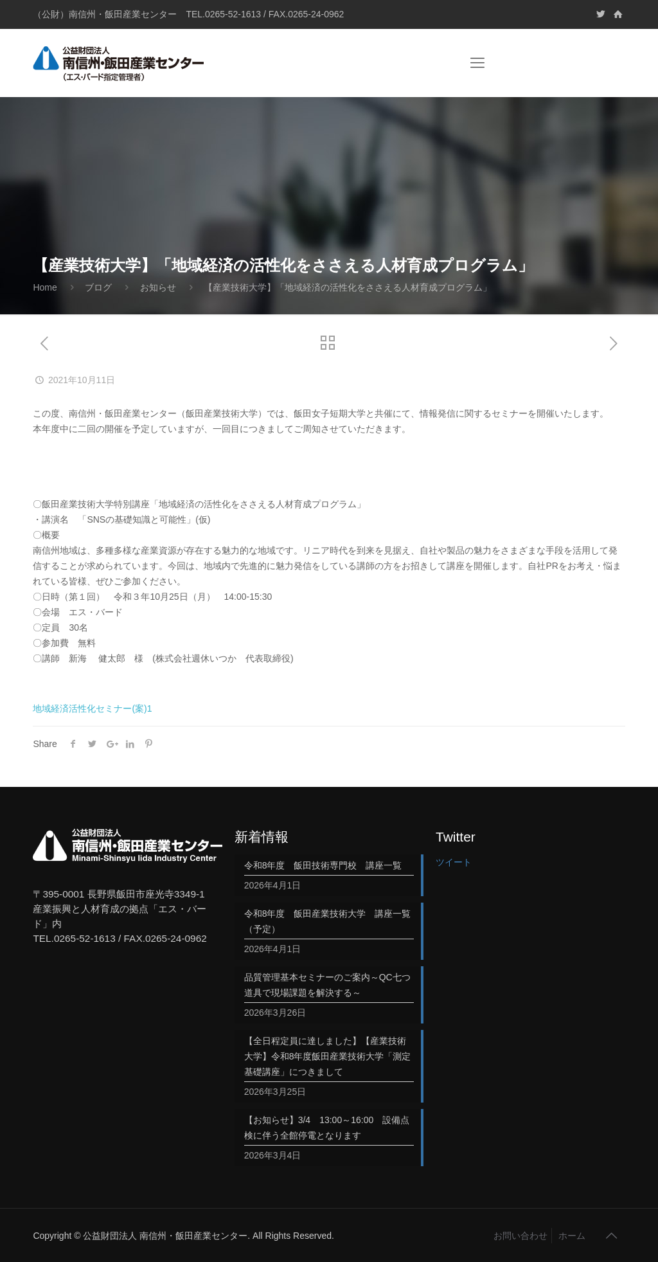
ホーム (571, 1235)
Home (45, 287)
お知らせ (158, 287)
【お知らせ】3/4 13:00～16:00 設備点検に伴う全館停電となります (327, 1127)
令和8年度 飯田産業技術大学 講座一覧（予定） (327, 921)
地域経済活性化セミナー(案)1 (92, 708)
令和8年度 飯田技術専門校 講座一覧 (323, 865)
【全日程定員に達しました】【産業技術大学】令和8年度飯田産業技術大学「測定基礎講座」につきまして (327, 1056)
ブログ (98, 287)
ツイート (454, 862)
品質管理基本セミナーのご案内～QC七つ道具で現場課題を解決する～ (327, 985)
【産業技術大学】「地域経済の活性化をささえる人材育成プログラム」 (348, 287)
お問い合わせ (520, 1235)
